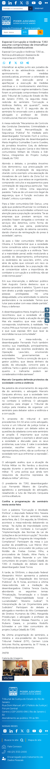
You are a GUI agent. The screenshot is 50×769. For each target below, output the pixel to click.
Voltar (8, 678)
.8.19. (25, 32)
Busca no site (13, 740)
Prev (5, 668)
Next (44, 668)
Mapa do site (34, 740)
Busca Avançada (32, 28)
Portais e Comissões (13, 8)
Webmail (39, 8)
